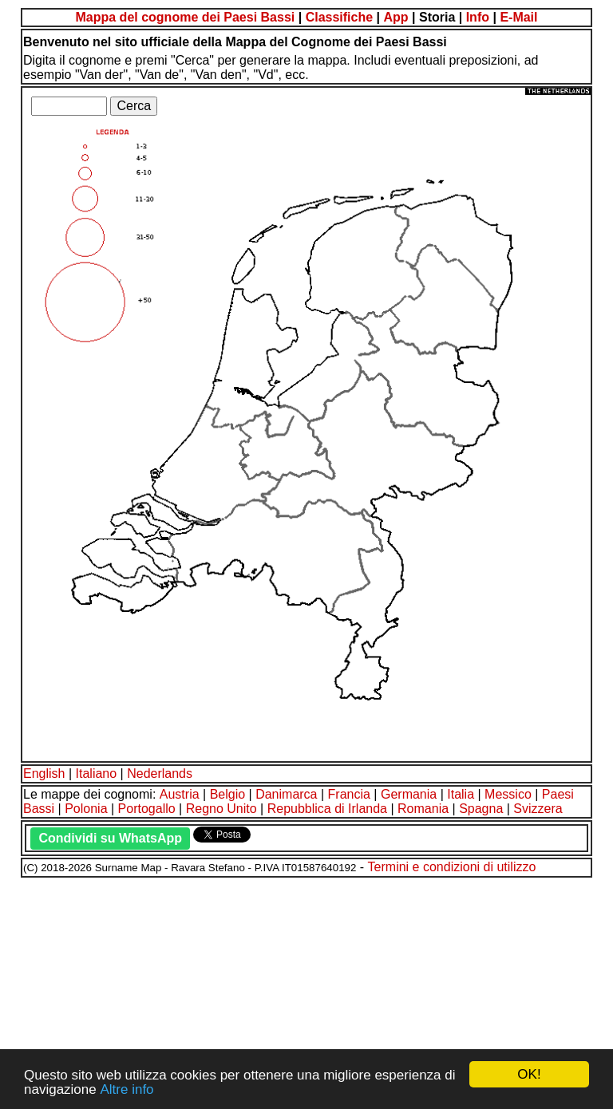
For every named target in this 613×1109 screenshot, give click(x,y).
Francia (349, 794)
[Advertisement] (306, 991)
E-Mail (518, 17)
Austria (180, 794)
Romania (423, 808)
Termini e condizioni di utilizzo (452, 867)
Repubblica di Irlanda (327, 808)
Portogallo (147, 808)
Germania (409, 794)
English (44, 773)
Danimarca (286, 794)
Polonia (86, 808)
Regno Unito (221, 808)
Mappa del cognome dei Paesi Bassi (185, 17)
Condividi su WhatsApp (110, 838)
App (395, 17)
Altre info (126, 1089)
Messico (508, 794)
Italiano (96, 773)
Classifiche (339, 17)
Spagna (481, 808)
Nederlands (159, 773)
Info (477, 17)
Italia (460, 794)
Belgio (227, 794)
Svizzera (537, 808)
